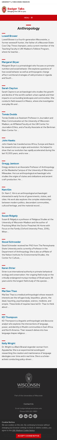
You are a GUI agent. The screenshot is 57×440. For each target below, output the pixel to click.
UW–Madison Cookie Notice (23, 430)
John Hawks (8, 140)
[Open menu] (28, 18)
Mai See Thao (9, 291)
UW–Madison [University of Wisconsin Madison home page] (16, 2)
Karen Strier (8, 268)
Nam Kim (6, 189)
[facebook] (21, 416)
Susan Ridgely (10, 215)
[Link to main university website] (28, 388)
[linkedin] (26, 416)
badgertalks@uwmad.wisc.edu (31, 408)
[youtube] (30, 416)
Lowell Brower (10, 35)
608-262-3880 (31, 411)
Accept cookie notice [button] (28, 436)
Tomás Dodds (9, 114)
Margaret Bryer (10, 62)
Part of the (29, 395)
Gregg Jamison (10, 163)
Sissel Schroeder (11, 241)
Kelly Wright (8, 343)
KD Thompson (9, 317)
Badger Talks (15, 9)
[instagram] (35, 416)
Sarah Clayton (10, 88)
